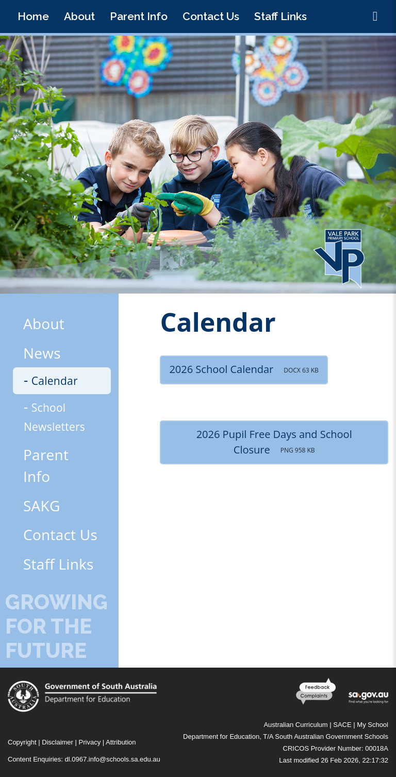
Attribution (121, 742)
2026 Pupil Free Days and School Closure (274, 442)
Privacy (90, 742)
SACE (342, 725)
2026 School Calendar (243, 369)
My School (372, 725)
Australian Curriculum (295, 725)
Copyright (22, 742)
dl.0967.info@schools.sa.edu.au (112, 759)
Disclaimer (57, 742)
